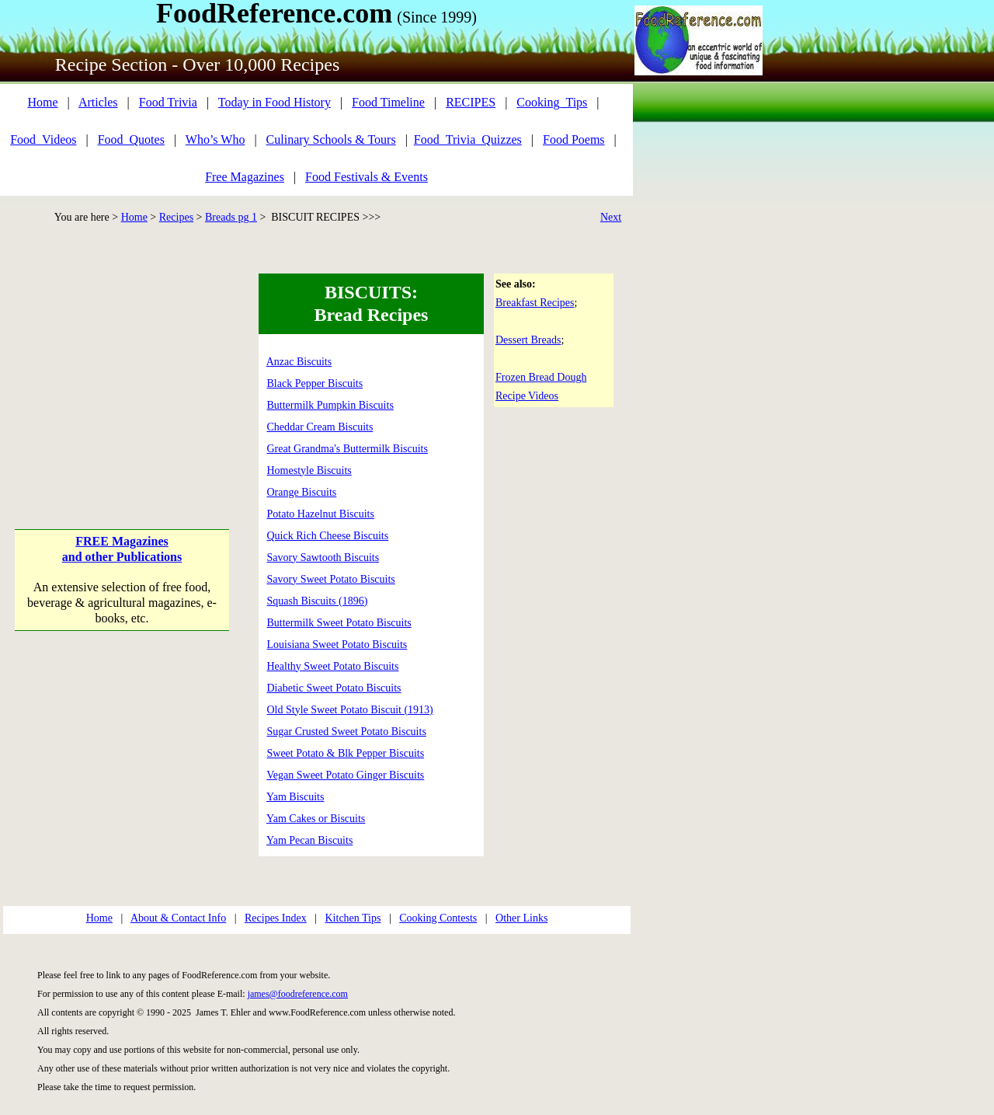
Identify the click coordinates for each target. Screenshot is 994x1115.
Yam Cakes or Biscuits (315, 818)
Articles (98, 102)
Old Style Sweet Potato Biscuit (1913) (350, 710)
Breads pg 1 (231, 217)
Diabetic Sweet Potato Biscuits (334, 688)
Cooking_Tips (551, 102)
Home (42, 102)
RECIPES (470, 102)
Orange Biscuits (302, 492)
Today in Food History (274, 102)
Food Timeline (388, 102)
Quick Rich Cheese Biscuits (328, 536)
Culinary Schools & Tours (331, 139)
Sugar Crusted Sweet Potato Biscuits (346, 731)
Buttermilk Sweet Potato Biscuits (339, 623)
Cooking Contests (438, 918)
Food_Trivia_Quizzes (468, 139)
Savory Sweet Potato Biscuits (331, 579)
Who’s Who (215, 139)
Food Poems (574, 139)
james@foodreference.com (298, 993)
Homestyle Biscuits (309, 470)
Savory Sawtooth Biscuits (323, 557)
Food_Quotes (131, 139)
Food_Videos (43, 139)
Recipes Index (276, 918)
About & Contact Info (178, 918)
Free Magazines (244, 176)
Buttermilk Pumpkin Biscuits (330, 405)
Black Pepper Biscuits (315, 383)
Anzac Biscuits (299, 362)
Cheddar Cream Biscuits (320, 427)
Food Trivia (168, 102)
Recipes (176, 217)
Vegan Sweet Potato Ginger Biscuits (345, 775)
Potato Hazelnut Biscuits (320, 514)
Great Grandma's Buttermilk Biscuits (347, 449)
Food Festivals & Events (366, 176)
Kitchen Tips (353, 918)
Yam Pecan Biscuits (309, 840)
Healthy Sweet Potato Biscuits (333, 666)
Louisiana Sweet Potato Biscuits (337, 644)
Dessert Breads (528, 340)
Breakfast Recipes (534, 302)
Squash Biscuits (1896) (317, 601)
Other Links (521, 918)
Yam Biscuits (295, 797)
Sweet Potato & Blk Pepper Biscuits (346, 753)
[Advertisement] (122, 371)
